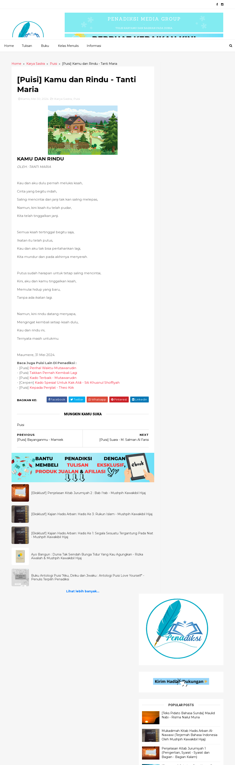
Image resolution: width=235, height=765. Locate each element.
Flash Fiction (98, 646)
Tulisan (27, 46)
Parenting (168, 727)
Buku (45, 46)
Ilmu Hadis (25, 638)
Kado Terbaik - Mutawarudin (54, 379)
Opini (164, 616)
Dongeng (96, 653)
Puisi (78, 99)
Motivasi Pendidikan (175, 690)
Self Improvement (174, 661)
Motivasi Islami (171, 631)
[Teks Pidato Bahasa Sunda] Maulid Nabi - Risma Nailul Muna (197, 175)
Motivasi (166, 705)
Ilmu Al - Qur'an (29, 631)
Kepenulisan (169, 742)
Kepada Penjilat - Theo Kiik (53, 388)
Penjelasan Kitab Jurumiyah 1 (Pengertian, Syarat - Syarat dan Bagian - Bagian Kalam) (197, 217)
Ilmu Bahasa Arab (30, 624)
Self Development (174, 638)
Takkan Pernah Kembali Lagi (55, 373)
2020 (33, 759)
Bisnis (164, 646)
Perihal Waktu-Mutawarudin (54, 369)
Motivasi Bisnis (171, 719)
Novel (93, 683)
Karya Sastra (64, 99)
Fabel (93, 675)
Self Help (167, 675)
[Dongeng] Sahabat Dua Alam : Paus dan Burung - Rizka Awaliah (195, 236)
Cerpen (94, 624)
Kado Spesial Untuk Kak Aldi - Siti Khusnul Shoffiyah (78, 383)
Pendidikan (168, 653)
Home (9, 46)
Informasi (93, 46)
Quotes (94, 631)
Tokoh (165, 683)
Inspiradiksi (97, 661)
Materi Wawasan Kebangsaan (183, 712)
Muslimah (167, 734)
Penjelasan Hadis (30, 616)
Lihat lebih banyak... (79, 590)
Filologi (166, 697)
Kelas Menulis (68, 46)
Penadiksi (63, 759)
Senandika (96, 638)
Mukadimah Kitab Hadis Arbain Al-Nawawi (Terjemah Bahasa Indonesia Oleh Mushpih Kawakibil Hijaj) (197, 195)
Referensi (167, 668)
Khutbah (166, 624)
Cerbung (95, 668)
